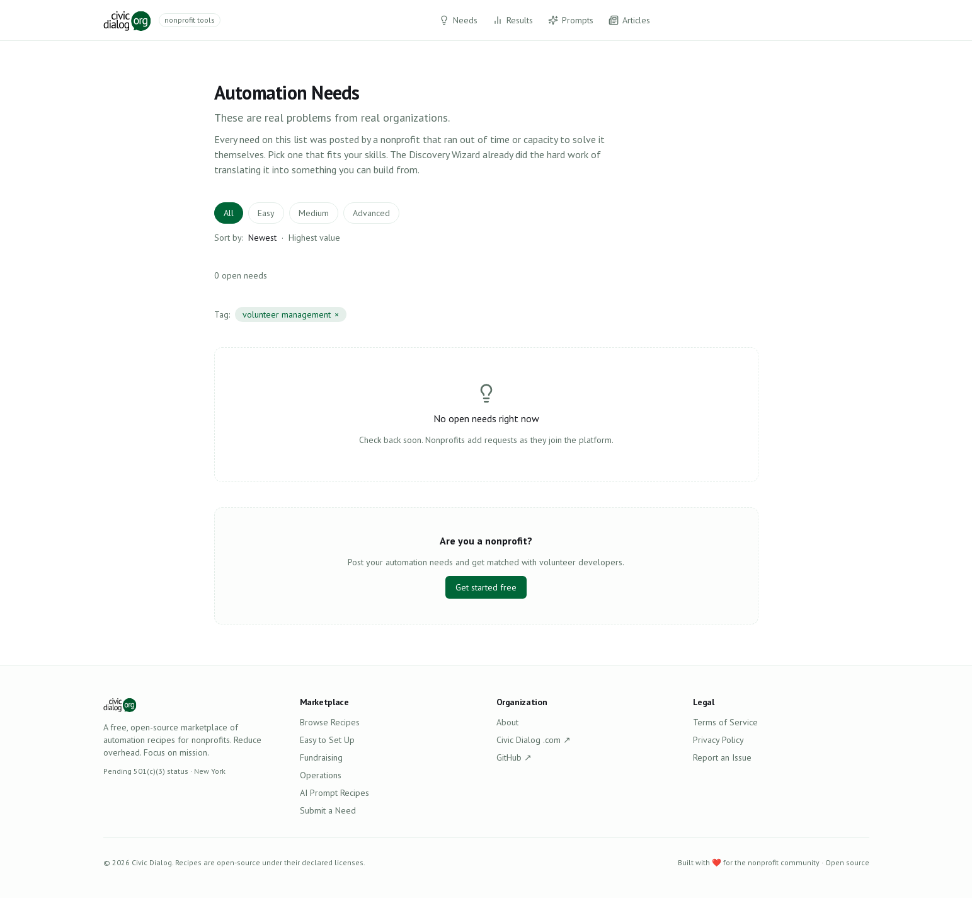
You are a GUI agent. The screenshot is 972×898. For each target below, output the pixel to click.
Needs (458, 20)
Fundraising (321, 757)
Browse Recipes (330, 722)
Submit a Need (328, 810)
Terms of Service (725, 722)
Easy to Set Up (327, 739)
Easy (266, 213)
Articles (629, 20)
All (229, 213)
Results (513, 20)
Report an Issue (722, 757)
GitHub (514, 757)
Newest (262, 237)
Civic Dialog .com (533, 739)
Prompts (570, 20)
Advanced (371, 213)
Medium (314, 213)
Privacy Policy (718, 739)
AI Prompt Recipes (334, 792)
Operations (320, 775)
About (507, 722)
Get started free (486, 587)
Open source (847, 862)
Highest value (314, 237)
